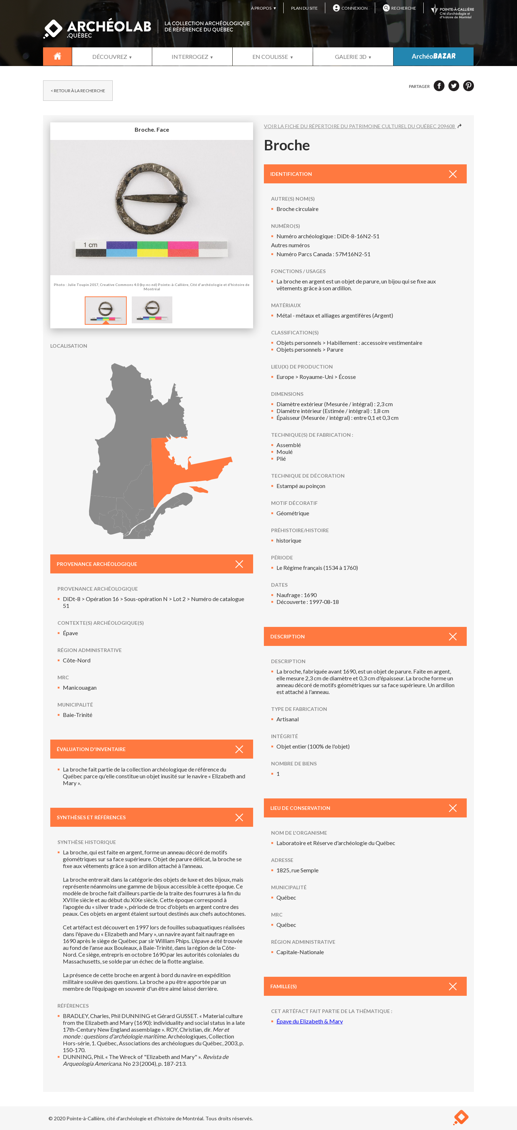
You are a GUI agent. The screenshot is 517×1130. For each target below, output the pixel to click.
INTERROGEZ (190, 56)
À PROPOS (261, 8)
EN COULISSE (270, 56)
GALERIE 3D (351, 56)
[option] (106, 307)
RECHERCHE (399, 7)
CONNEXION (350, 7)
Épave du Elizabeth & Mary (309, 1021)
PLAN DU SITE (304, 8)
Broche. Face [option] (151, 208)
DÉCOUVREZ (109, 56)
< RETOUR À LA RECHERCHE (78, 90)
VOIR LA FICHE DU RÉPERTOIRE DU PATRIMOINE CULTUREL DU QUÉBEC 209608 (362, 126)
